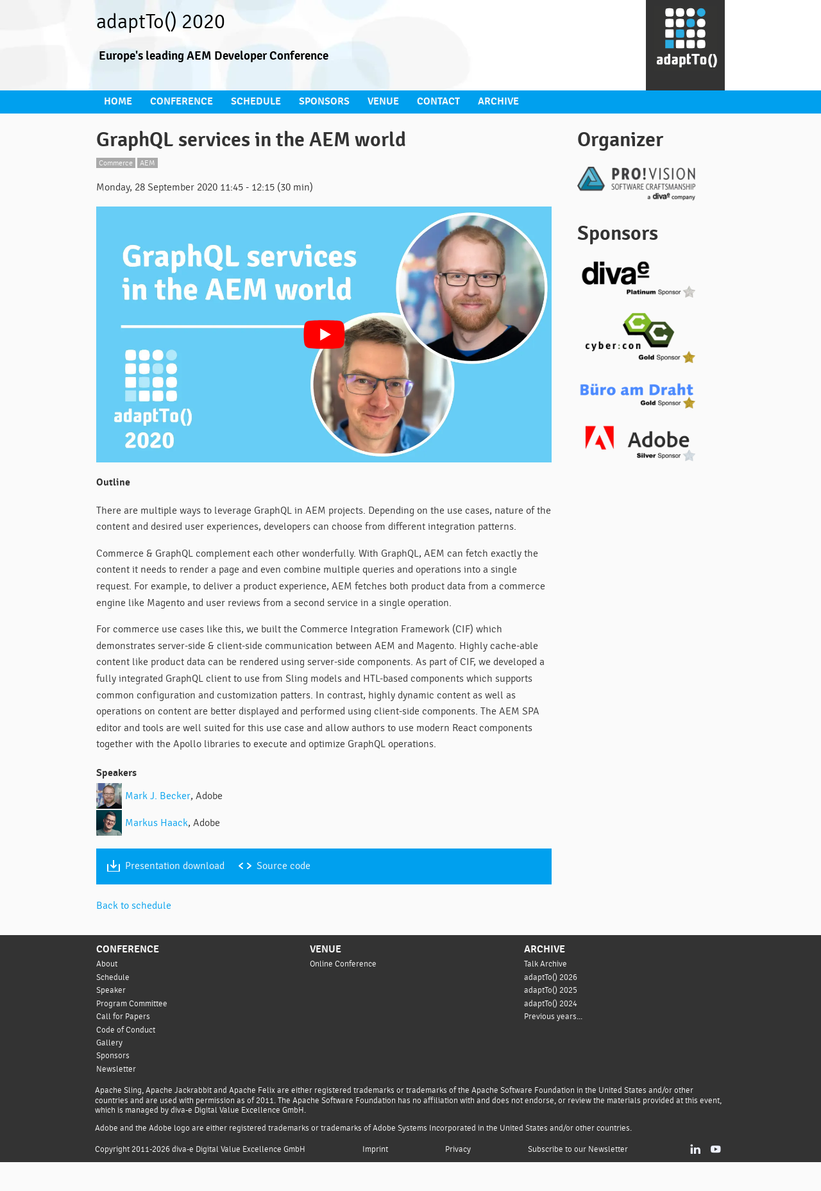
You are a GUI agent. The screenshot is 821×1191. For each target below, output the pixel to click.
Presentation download (177, 895)
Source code (290, 895)
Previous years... (554, 1044)
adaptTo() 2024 (551, 1031)
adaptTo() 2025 (551, 1018)
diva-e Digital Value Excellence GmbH (243, 1178)
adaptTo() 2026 (551, 1005)
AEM (152, 160)
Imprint (379, 1178)
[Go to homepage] (685, 45)
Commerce (118, 160)
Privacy (460, 1178)
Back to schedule (135, 934)
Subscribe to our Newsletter (579, 1178)
